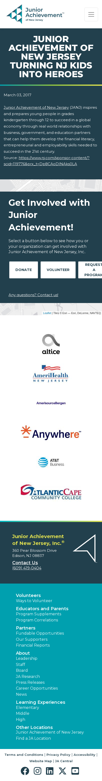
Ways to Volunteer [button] (34, 600)
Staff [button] (20, 664)
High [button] (20, 719)
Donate (23, 270)
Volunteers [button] (28, 595)
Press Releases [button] (30, 682)
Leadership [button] (26, 658)
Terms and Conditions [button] (23, 755)
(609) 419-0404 (26, 568)
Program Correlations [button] (37, 620)
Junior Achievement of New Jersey (36, 107)
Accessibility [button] (84, 755)
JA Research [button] (28, 676)
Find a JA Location (33, 738)
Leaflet (47, 313)
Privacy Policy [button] (58, 755)
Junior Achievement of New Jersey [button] (50, 732)
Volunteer (58, 270)
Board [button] (22, 670)
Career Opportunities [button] (37, 688)
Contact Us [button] (25, 563)
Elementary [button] (27, 707)
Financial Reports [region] (33, 645)
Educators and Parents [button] (42, 609)
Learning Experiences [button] (40, 702)
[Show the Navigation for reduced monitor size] (91, 14)
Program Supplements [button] (38, 614)
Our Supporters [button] (31, 639)
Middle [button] (22, 713)
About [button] (23, 653)
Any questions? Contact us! (33, 295)
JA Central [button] (64, 761)
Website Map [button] (40, 761)
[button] (26, 771)
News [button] (21, 694)
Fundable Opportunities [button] (40, 633)
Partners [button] (25, 628)
